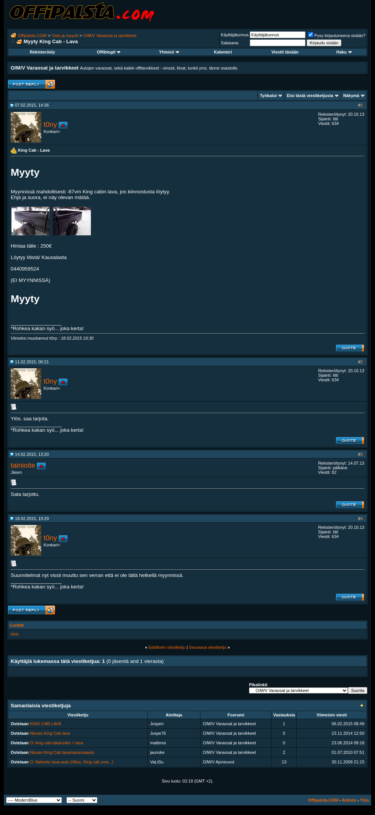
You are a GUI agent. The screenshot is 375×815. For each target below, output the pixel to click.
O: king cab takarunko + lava (56, 742)
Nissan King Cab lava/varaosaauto (62, 752)
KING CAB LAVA (45, 723)
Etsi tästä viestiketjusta (310, 95)
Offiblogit (108, 52)
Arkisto (349, 800)
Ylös (364, 800)
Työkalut (268, 95)
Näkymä (351, 95)
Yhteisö (169, 52)
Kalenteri (223, 52)
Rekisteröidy (42, 52)
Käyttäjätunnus (235, 34)
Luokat (17, 625)
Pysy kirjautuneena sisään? (336, 35)
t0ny (50, 124)
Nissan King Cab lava (50, 733)
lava (14, 634)
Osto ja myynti (65, 35)
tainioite (23, 465)
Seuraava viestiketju (207, 647)
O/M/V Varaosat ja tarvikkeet (109, 35)
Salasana (229, 43)
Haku (344, 52)
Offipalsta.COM (32, 35)
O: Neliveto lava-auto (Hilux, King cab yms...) (71, 762)
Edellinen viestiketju (167, 647)
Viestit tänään (285, 52)
